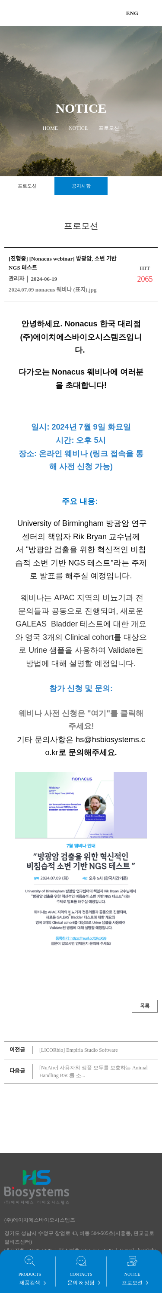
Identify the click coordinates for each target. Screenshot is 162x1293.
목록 (144, 1006)
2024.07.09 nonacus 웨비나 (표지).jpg (53, 289)
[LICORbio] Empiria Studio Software (78, 1050)
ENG (132, 13)
